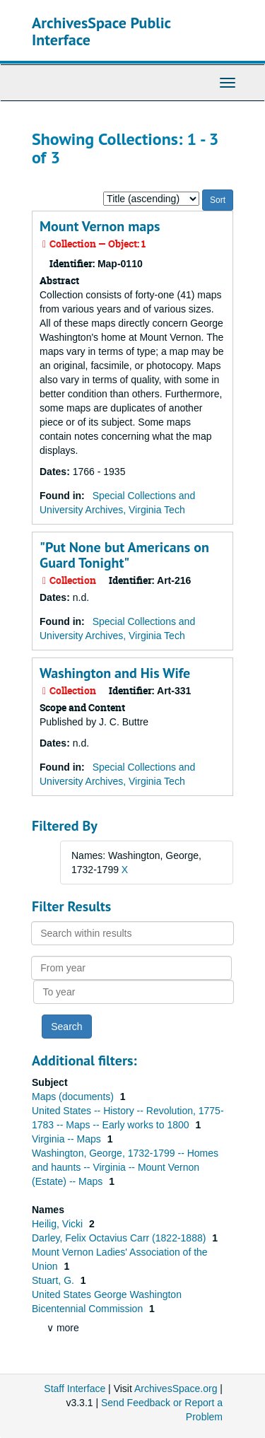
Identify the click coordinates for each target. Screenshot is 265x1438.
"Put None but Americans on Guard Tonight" (124, 555)
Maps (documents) (74, 1096)
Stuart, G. (54, 1280)
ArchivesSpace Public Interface (101, 31)
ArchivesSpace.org (176, 1388)
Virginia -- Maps (68, 1139)
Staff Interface (74, 1388)
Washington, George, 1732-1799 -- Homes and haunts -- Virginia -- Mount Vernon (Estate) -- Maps (125, 1167)
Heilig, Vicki (59, 1223)
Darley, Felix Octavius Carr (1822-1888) (120, 1238)
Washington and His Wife (115, 673)
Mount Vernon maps (100, 226)
